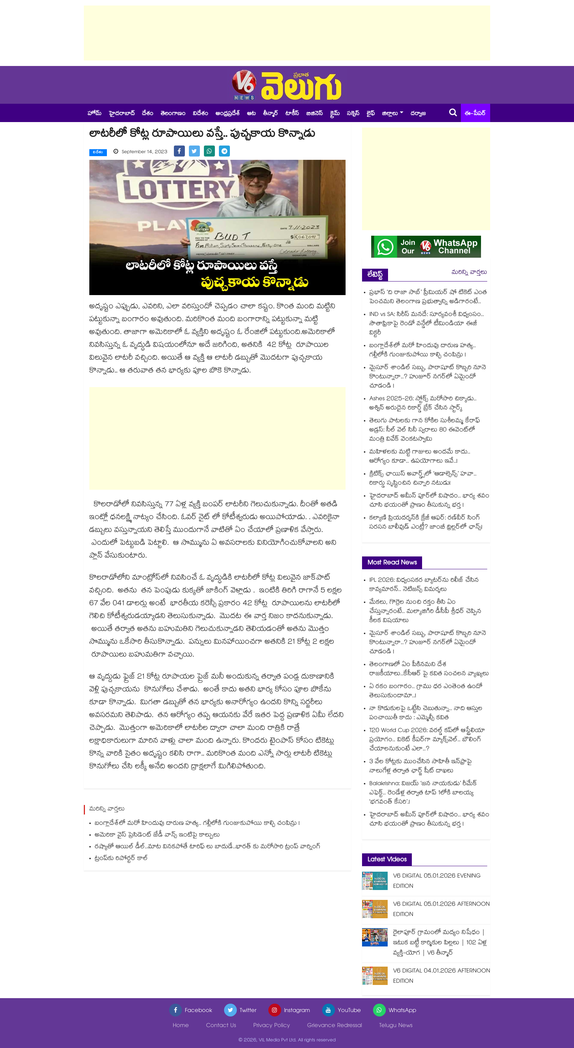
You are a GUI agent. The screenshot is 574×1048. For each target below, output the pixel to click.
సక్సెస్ (353, 114)
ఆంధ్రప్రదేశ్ (228, 114)
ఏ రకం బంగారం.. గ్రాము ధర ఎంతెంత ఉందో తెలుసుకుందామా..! (425, 692)
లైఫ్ (371, 114)
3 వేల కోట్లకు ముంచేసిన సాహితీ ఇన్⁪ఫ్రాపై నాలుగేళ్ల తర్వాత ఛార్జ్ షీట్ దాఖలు (420, 767)
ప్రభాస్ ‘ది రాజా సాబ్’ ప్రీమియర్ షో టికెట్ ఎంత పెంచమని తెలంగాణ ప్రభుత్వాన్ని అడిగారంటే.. (428, 298)
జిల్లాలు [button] (390, 114)
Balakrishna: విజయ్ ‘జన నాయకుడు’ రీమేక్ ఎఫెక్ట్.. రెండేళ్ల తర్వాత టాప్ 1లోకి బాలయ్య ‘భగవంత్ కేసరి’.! (423, 793)
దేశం (147, 114)
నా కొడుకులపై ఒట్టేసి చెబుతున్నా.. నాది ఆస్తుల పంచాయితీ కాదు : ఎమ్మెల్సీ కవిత (425, 714)
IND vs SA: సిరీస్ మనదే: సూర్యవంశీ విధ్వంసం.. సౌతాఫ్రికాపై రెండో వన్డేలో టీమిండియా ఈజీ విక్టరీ (426, 324)
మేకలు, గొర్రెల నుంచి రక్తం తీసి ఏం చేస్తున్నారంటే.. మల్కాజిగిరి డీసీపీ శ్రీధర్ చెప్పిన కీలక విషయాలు (425, 611)
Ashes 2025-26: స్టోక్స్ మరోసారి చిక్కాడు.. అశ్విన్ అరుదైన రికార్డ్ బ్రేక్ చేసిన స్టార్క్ (423, 404)
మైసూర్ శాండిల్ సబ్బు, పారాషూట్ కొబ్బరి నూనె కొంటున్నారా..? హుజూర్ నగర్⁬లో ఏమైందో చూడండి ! (427, 377)
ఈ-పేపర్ (475, 114)
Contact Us (221, 1026)
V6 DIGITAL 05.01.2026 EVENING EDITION (437, 881)
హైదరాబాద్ (122, 114)
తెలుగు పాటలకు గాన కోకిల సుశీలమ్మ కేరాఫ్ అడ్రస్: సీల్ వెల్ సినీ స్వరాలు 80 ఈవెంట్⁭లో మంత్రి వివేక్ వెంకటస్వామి (424, 430)
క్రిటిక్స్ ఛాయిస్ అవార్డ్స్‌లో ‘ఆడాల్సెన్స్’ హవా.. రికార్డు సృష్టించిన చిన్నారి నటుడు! (423, 479)
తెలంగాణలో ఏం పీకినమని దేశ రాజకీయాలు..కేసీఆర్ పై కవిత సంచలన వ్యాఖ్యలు (429, 670)
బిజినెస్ (314, 114)
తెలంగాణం (173, 114)
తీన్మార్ (270, 114)
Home (181, 1026)
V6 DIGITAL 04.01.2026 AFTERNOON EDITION (441, 976)
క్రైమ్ (335, 114)
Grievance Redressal (334, 1026)
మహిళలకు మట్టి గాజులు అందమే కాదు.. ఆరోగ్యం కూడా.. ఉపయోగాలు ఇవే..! (419, 457)
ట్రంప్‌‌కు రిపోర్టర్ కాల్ (121, 859)
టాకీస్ (292, 114)
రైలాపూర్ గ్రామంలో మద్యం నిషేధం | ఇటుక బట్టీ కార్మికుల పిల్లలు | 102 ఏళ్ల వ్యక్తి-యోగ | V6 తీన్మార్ (440, 943)
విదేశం (200, 114)
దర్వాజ (418, 114)
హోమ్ (94, 114)
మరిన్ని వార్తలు (469, 273)
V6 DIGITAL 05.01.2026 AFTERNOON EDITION (441, 910)
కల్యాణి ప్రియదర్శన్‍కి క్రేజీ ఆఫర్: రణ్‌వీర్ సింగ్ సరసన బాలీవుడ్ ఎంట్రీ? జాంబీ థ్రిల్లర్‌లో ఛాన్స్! (425, 523)
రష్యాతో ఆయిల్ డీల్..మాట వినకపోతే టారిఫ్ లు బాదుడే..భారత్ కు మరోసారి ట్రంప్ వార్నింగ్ (207, 847)
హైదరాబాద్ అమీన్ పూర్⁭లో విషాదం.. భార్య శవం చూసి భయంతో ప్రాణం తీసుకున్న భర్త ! (429, 501)
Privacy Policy (271, 1026)
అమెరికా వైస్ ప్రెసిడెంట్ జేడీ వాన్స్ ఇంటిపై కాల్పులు (157, 835)
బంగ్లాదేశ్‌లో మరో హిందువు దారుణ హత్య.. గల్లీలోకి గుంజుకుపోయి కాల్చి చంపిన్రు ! (197, 824)
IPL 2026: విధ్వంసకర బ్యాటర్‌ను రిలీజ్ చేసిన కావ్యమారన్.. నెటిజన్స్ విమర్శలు (424, 585)
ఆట (251, 114)
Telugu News (396, 1026)
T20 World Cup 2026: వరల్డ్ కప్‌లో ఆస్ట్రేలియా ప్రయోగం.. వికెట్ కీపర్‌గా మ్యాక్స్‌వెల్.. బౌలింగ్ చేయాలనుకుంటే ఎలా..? (427, 740)
